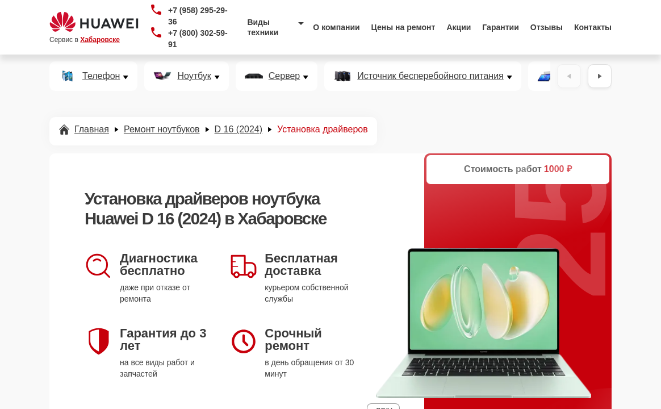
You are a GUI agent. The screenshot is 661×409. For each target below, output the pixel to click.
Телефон (101, 76)
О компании (336, 27)
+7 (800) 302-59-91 (198, 38)
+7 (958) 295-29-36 (198, 16)
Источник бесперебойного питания (430, 76)
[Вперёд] (600, 76)
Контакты (593, 27)
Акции (458, 27)
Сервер (284, 76)
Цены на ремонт (403, 27)
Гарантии (500, 27)
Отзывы (546, 27)
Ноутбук (194, 76)
